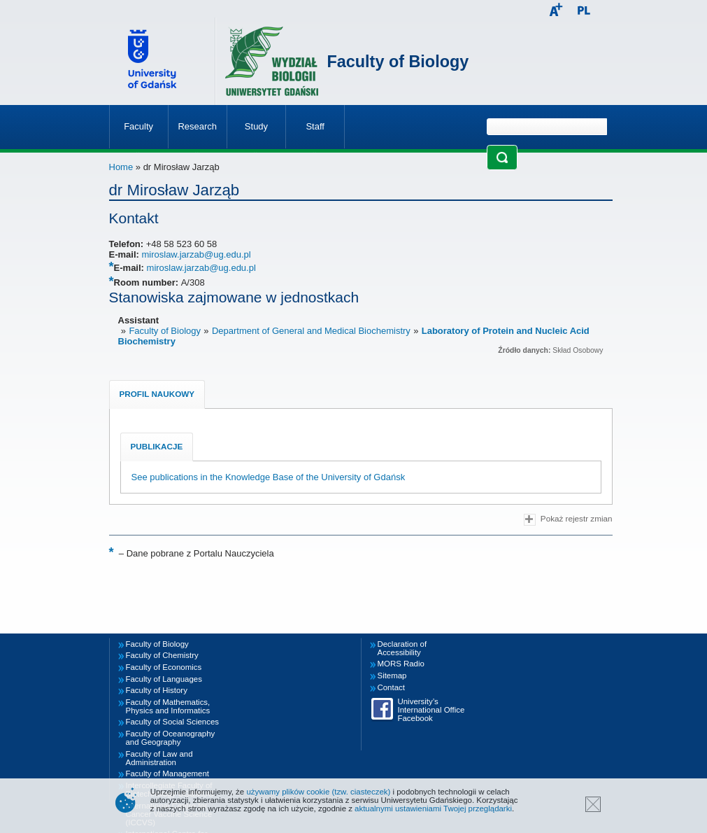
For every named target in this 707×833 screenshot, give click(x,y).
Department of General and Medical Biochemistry (311, 331)
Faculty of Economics (164, 667)
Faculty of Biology (398, 61)
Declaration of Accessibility (402, 648)
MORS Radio (401, 663)
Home (121, 167)
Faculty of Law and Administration (159, 758)
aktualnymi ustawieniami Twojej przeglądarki (433, 808)
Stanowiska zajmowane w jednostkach (234, 297)
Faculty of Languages (164, 679)
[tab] (157, 394)
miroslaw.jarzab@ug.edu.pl (195, 254)
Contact (391, 687)
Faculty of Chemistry (162, 655)
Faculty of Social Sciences (173, 722)
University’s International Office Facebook (431, 709)
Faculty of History (156, 690)
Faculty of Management (168, 773)
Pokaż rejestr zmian (568, 520)
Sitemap (392, 675)
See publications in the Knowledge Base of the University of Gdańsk (268, 477)
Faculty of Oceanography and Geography (170, 737)
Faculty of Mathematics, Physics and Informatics (168, 706)
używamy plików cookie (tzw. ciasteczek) (318, 792)
